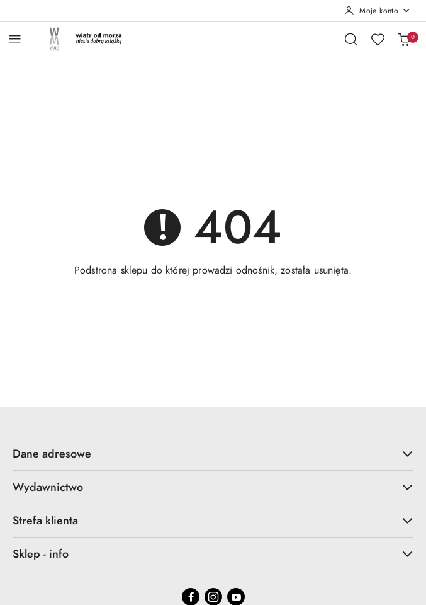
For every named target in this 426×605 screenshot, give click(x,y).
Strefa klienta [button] (213, 520)
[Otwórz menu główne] (15, 39)
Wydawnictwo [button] (213, 487)
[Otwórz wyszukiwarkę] (351, 39)
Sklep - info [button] (213, 554)
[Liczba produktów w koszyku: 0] (404, 39)
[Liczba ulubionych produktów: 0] (377, 39)
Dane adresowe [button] (213, 453)
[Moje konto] (377, 10)
